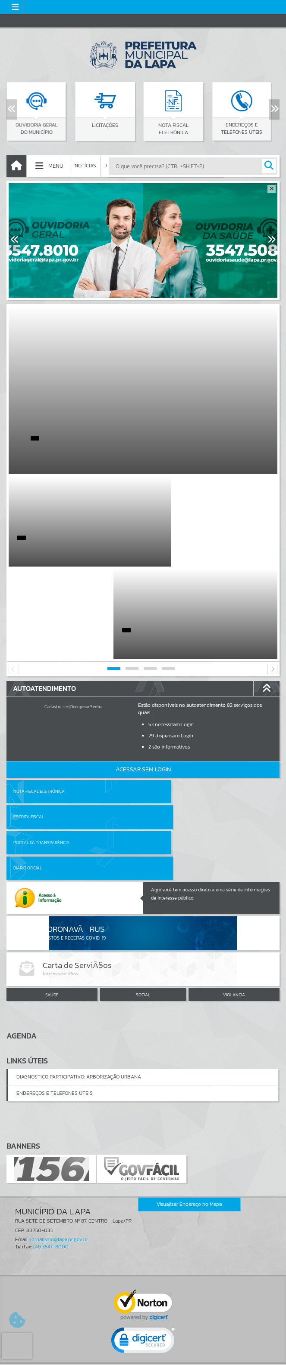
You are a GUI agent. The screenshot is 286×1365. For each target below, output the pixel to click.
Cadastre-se (56, 614)
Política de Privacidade (143, 1356)
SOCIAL (143, 851)
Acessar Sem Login (143, 676)
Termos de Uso (143, 1349)
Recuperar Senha (86, 614)
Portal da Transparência (41, 724)
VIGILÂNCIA (234, 851)
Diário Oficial (164, 724)
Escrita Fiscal (165, 699)
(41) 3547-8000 (51, 1102)
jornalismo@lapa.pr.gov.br (59, 1095)
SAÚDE (52, 851)
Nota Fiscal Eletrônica (39, 699)
